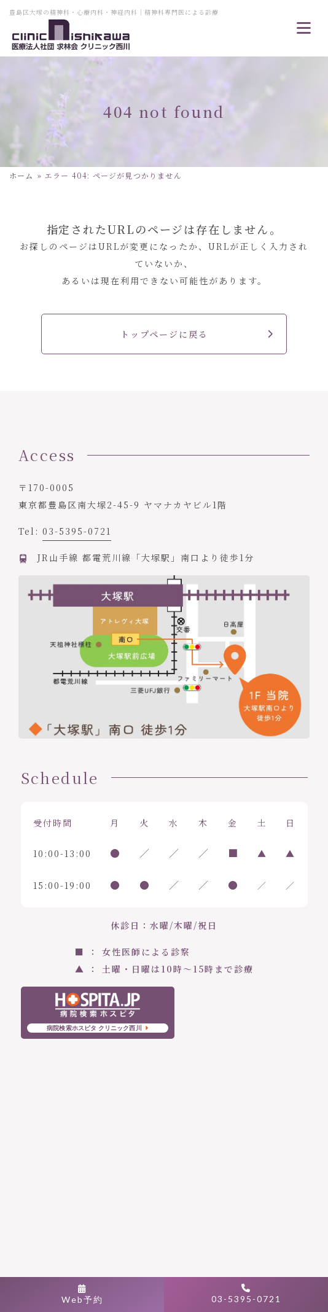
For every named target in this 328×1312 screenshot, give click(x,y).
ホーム (21, 175)
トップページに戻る (164, 334)
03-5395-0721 (76, 531)
